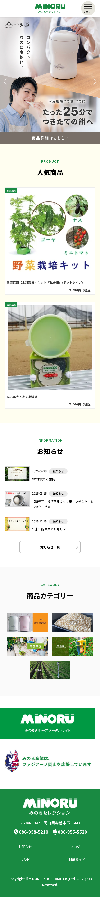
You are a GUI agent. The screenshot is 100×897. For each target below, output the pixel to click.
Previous (5, 81)
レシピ (25, 859)
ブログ (75, 846)
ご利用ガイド (75, 859)
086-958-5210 (33, 832)
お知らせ (25, 846)
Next (94, 81)
